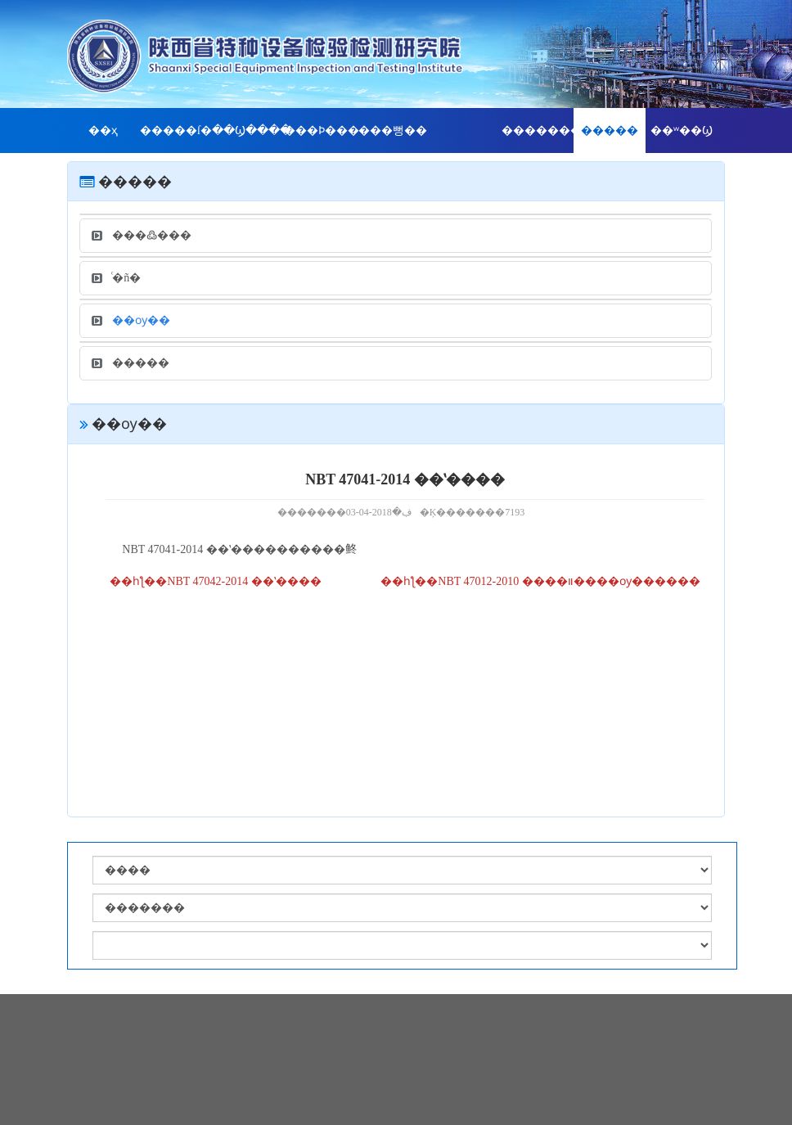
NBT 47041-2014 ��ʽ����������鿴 (239, 549)
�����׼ (609, 130)
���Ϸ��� (320, 130)
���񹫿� (465, 130)
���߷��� (141, 235)
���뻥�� (392, 130)
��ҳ (103, 130)
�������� (538, 130)
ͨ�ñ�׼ (116, 278)
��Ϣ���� (248, 130)
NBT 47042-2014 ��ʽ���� (244, 581)
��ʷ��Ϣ (681, 130)
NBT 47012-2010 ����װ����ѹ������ (569, 581)
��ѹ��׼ (131, 320)
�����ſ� (176, 130)
